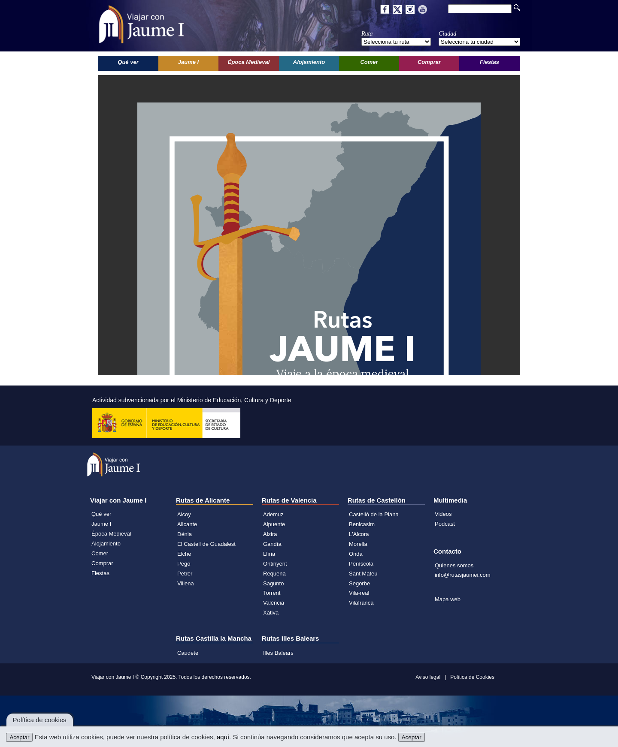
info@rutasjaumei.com (463, 575)
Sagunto (273, 583)
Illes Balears (278, 653)
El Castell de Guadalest (206, 544)
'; (396, 42)
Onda (356, 554)
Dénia (184, 534)
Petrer (184, 573)
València (273, 602)
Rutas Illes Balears (290, 638)
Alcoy (184, 514)
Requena (274, 573)
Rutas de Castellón (377, 500)
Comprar (102, 563)
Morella (358, 544)
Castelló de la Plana (374, 514)
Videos (443, 514)
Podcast (445, 524)
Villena (185, 583)
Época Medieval (111, 533)
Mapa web (447, 599)
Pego (183, 563)
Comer (99, 553)
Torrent (271, 593)
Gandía (272, 544)
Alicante (187, 524)
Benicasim (362, 524)
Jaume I (101, 524)
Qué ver (101, 514)
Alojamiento (106, 543)
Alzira (270, 534)
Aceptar (19, 737)
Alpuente (274, 524)
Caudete (187, 653)
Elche (184, 554)
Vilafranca (361, 602)
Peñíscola (361, 563)
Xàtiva (271, 612)
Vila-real (359, 593)
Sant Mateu (363, 573)
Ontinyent (275, 563)
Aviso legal (427, 677)
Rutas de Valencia (289, 500)
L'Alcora (359, 534)
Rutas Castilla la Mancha (213, 638)
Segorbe (359, 583)
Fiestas (100, 573)
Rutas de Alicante (203, 500)
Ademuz (273, 514)
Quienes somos (454, 565)
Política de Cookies (472, 677)
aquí (223, 737)
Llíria (269, 554)
